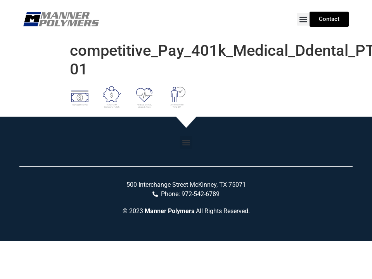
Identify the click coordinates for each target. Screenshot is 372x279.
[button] (303, 19)
